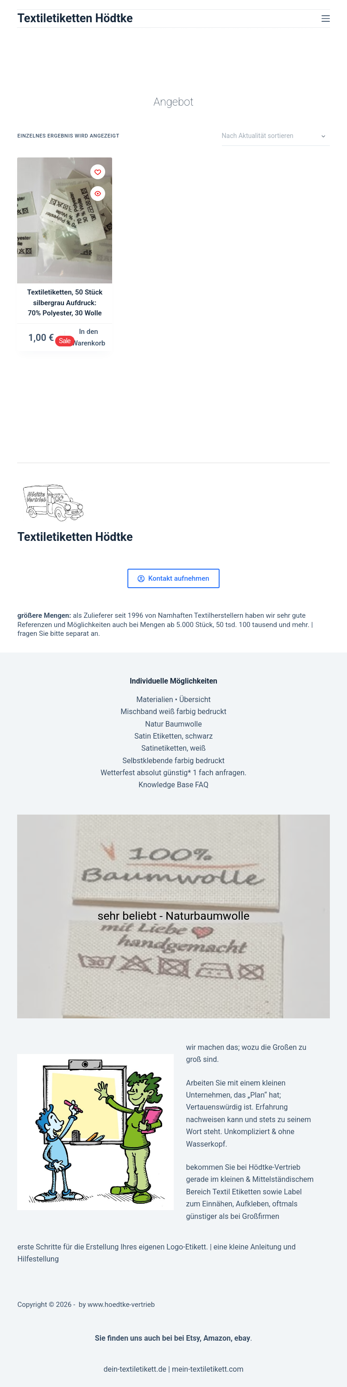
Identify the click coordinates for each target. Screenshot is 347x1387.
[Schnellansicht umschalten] (97, 193)
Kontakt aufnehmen (173, 578)
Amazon (217, 1338)
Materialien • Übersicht (173, 699)
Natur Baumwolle (173, 724)
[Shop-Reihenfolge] (276, 136)
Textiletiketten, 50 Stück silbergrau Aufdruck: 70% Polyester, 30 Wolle (64, 302)
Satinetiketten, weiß (173, 748)
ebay (242, 1338)
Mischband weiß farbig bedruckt (173, 711)
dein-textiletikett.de (134, 1369)
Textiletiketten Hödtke (74, 18)
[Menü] (326, 18)
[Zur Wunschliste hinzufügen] (97, 171)
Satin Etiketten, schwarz (173, 736)
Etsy (193, 1338)
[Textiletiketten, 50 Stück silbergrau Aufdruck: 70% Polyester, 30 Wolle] (64, 220)
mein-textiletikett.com (208, 1369)
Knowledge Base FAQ (173, 784)
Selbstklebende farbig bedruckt (173, 760)
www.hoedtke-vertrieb (121, 1304)
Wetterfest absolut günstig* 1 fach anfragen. (173, 772)
